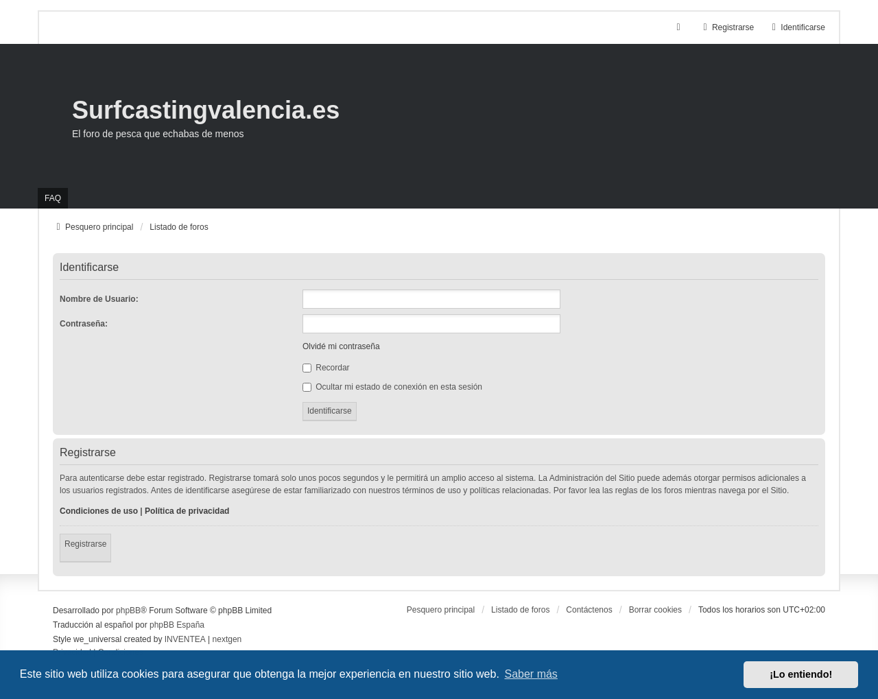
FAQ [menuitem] (53, 198)
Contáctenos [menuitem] (589, 610)
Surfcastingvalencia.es (206, 110)
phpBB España (177, 625)
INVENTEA (185, 639)
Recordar (326, 367)
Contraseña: (84, 324)
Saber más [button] (531, 674)
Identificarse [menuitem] (796, 27)
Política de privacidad (187, 511)
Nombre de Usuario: (99, 299)
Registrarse (85, 544)
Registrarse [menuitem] (727, 27)
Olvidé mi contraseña (341, 346)
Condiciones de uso (99, 511)
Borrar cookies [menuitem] (655, 610)
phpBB (128, 610)
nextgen (227, 639)
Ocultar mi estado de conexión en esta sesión (392, 387)
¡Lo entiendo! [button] (801, 674)
